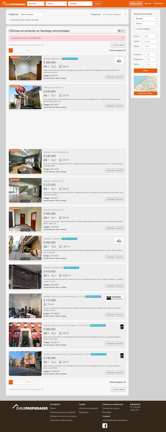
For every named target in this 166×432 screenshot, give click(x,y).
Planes (52, 408)
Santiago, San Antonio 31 (53, 87)
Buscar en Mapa (145, 93)
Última (28, 50)
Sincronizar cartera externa (61, 420)
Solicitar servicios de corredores (63, 416)
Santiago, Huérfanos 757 (53, 181)
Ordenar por (13, 14)
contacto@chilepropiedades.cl (115, 420)
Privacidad (106, 412)
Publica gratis (136, 3)
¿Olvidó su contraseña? (88, 408)
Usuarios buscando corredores (62, 412)
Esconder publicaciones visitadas (24, 20)
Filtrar (145, 71)
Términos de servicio (110, 408)
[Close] (122, 38)
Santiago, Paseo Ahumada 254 (55, 152)
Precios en (95, 14)
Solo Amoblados (142, 29)
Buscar (98, 3)
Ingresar (147, 3)
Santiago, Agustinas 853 (61, 267)
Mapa (121, 31)
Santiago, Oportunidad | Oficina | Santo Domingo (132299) (74, 354)
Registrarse (158, 3)
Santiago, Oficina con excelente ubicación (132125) (72, 296)
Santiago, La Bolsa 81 (60, 239)
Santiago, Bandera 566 (60, 59)
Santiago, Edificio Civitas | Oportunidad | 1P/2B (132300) (74, 325)
